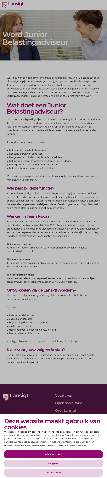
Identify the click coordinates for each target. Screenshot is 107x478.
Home (5, 14)
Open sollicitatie (68, 403)
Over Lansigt (65, 411)
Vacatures (63, 396)
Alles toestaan (53, 454)
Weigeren (53, 463)
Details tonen (53, 472)
